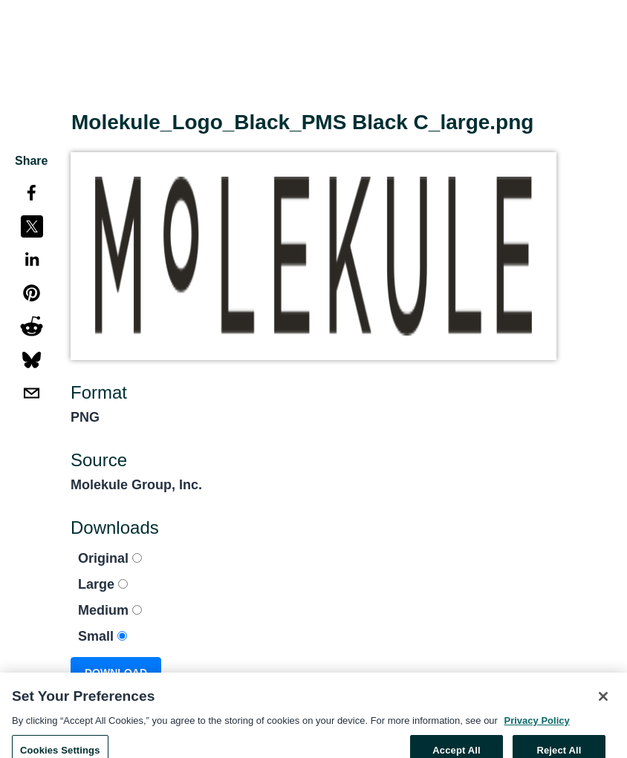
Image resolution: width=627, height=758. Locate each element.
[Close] (603, 702)
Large (103, 584)
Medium (110, 610)
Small (102, 636)
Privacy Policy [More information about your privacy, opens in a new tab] (537, 725)
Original (110, 558)
